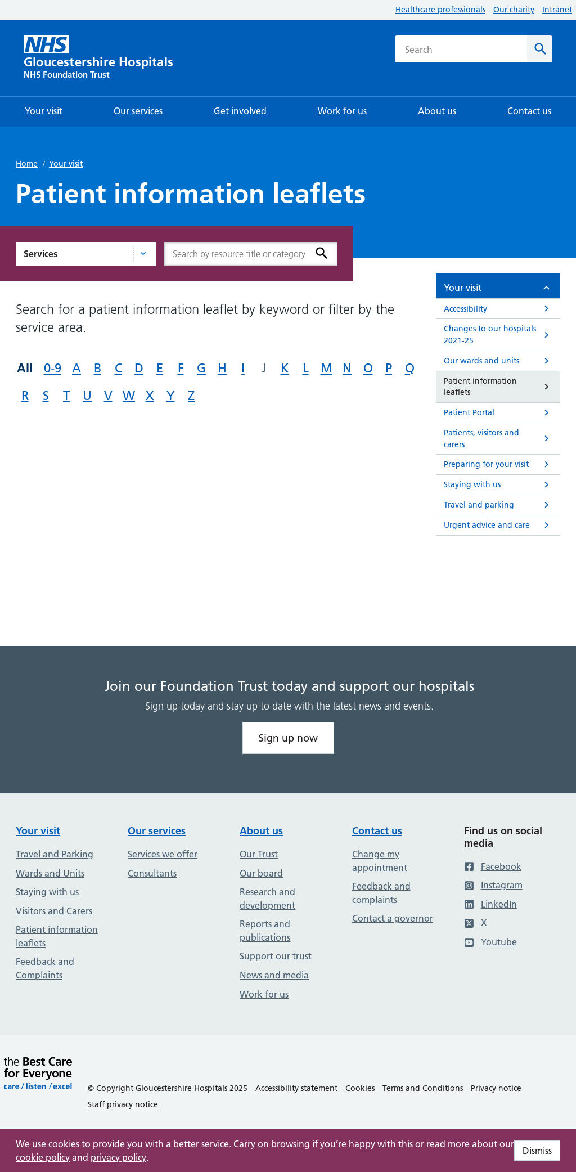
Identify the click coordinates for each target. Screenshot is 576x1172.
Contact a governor (392, 918)
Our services (157, 830)
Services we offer (162, 854)
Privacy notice (496, 1088)
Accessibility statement (296, 1088)
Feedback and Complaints (45, 968)
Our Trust (259, 854)
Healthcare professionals (440, 10)
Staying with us (47, 891)
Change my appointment (379, 860)
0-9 (52, 368)
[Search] (539, 48)
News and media (274, 975)
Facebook (492, 866)
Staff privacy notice (123, 1104)
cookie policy (43, 1157)
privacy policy (118, 1157)
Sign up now (288, 737)
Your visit (66, 164)
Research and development (267, 898)
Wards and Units (50, 873)
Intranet (557, 10)
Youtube (490, 942)
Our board (261, 873)
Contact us (377, 830)
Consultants (152, 873)
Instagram (493, 885)
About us (261, 830)
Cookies (360, 1088)
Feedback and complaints (381, 893)
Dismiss (537, 1150)
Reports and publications (265, 930)
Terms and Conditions (422, 1088)
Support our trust (276, 956)
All (25, 368)
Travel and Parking (54, 854)
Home (27, 164)
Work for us (264, 994)
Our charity (513, 10)
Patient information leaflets (57, 936)
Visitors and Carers (54, 911)
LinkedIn (490, 904)
